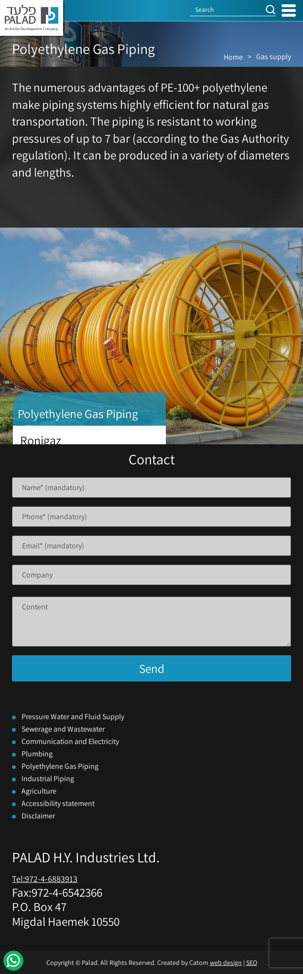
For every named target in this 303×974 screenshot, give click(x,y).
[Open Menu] (288, 10)
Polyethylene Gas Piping (60, 766)
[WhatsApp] (13, 961)
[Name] (151, 487)
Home (233, 57)
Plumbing (37, 754)
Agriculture (39, 791)
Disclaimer (38, 816)
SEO (251, 962)
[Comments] (151, 622)
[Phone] (151, 516)
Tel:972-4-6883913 (44, 878)
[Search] (227, 9)
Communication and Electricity (70, 741)
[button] (270, 9)
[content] (151, 622)
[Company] (151, 575)
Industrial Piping (48, 779)
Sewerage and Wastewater (63, 729)
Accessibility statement (58, 803)
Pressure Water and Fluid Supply (73, 717)
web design (226, 962)
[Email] (151, 545)
